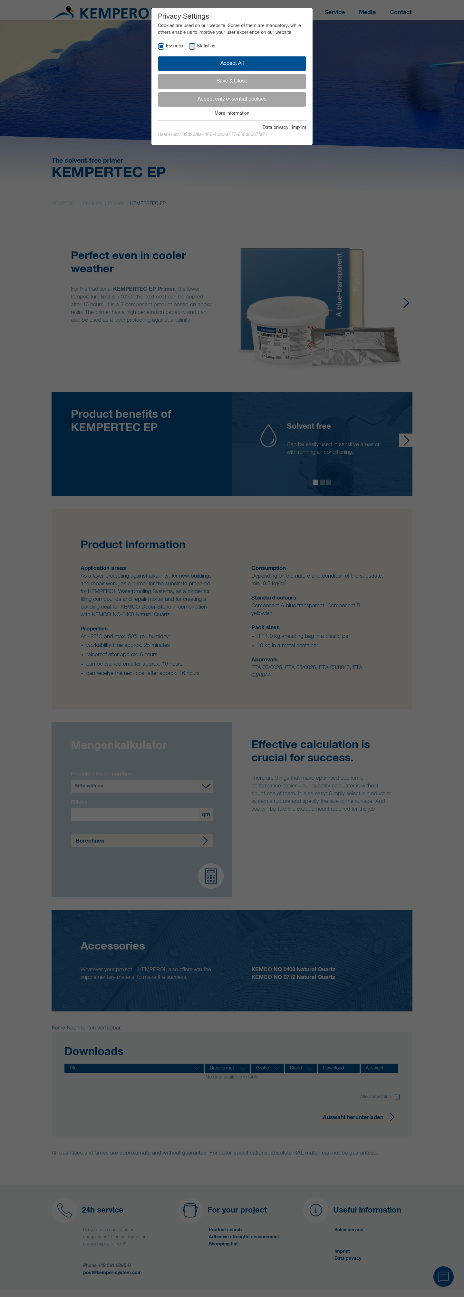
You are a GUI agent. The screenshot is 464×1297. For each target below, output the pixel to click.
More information (232, 113)
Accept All (232, 63)
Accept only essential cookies (232, 99)
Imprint (299, 127)
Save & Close (232, 81)
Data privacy (275, 127)
